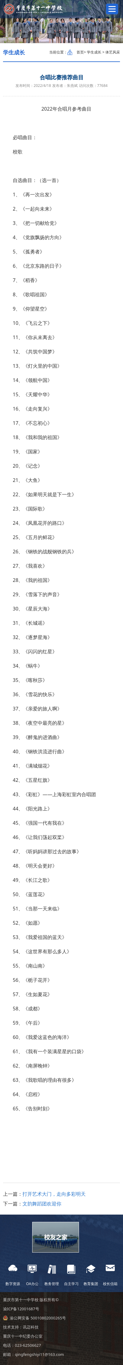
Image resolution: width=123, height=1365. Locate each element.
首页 (80, 52)
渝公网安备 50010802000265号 (38, 1318)
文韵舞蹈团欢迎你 (41, 1203)
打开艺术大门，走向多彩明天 (54, 1194)
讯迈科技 (31, 1327)
